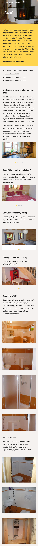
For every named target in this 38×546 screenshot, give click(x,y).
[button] (2, 3)
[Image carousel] (19, 152)
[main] (19, 12)
